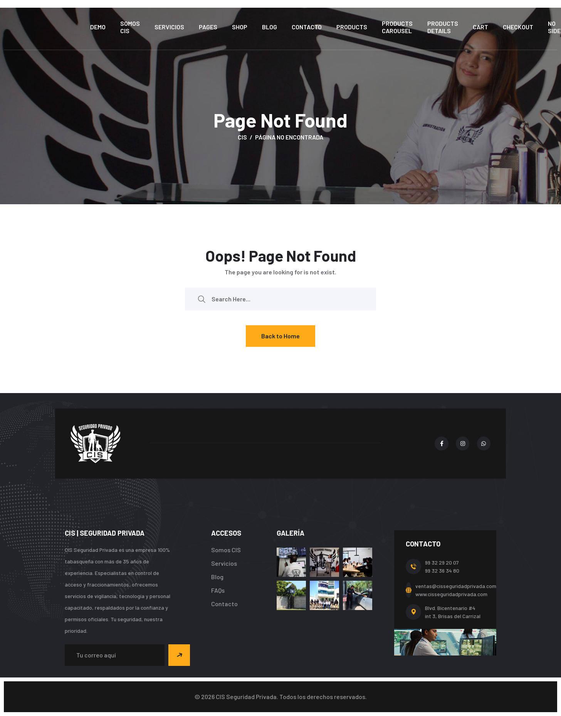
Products (351, 26)
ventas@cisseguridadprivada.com (455, 586)
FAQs (218, 590)
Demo (98, 26)
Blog (269, 26)
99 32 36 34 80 (442, 570)
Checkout (518, 26)
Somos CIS (130, 27)
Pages (208, 26)
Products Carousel (397, 27)
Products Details (442, 27)
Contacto (307, 26)
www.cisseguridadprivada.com (451, 594)
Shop (239, 26)
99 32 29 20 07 (442, 562)
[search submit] (201, 299)
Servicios (169, 26)
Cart (480, 26)
